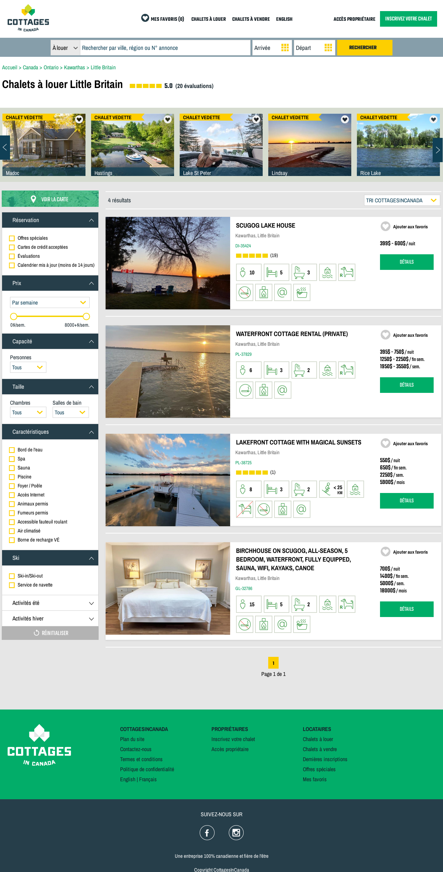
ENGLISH (284, 20)
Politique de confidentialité (147, 769)
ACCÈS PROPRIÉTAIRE (355, 20)
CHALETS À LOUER (208, 20)
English (127, 779)
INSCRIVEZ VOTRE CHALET (408, 19)
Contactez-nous (136, 749)
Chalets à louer (318, 739)
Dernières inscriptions (325, 759)
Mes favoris (315, 779)
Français (148, 779)
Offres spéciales (319, 769)
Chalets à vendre (320, 749)
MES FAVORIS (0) (167, 20)
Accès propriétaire (229, 749)
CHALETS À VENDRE (251, 20)
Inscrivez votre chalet (233, 739)
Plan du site (132, 739)
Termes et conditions (141, 759)
